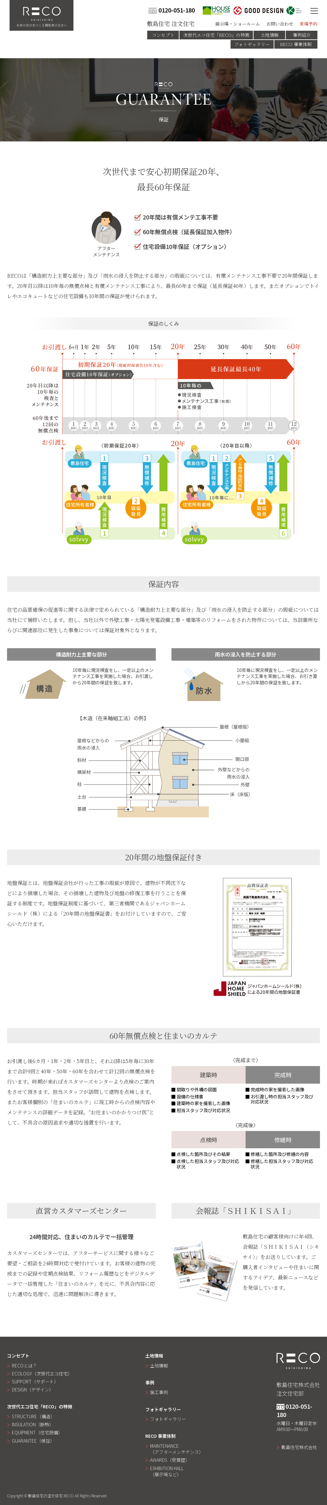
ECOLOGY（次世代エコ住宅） (42, 1373)
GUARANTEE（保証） (33, 1440)
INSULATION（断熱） (33, 1424)
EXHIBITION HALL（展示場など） (167, 1471)
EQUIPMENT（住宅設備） (37, 1432)
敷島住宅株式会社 (299, 1447)
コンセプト (163, 35)
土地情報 (269, 35)
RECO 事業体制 (296, 44)
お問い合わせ (279, 23)
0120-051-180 (171, 10)
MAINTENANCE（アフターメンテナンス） (176, 1449)
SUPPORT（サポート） (35, 1381)
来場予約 (308, 23)
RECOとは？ (24, 1365)
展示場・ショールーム (237, 23)
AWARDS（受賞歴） (170, 1460)
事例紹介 (302, 35)
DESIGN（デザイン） (33, 1389)
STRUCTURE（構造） (33, 1416)
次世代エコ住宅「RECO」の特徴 (216, 35)
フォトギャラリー (252, 44)
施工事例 (159, 1392)
